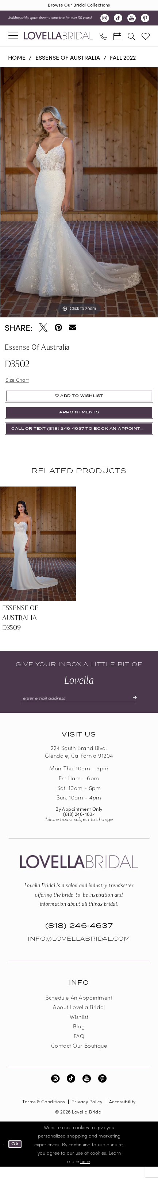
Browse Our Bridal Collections (79, 5)
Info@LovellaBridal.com (79, 950)
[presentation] (38, 554)
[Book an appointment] (117, 37)
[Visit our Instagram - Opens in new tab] (104, 19)
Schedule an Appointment (79, 1009)
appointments (79, 419)
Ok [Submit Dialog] (17, 1156)
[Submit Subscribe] (141, 708)
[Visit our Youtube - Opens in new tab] (131, 19)
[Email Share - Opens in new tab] (73, 329)
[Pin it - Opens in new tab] (58, 328)
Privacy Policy (87, 1114)
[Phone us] (103, 37)
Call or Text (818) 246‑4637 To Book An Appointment (82, 438)
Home (17, 59)
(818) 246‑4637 (79, 826)
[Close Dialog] (4, 1156)
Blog (79, 1038)
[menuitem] (13, 36)
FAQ (79, 1048)
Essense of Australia (67, 59)
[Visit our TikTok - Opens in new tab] (118, 19)
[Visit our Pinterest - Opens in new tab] (145, 19)
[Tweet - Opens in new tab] (43, 328)
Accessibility (122, 1114)
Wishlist (79, 1028)
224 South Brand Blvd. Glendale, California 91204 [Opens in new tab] (79, 764)
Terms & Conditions (43, 1114)
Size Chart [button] (18, 381)
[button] (13, 36)
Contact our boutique (79, 1057)
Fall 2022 (123, 59)
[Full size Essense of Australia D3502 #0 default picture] (79, 193)
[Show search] (131, 37)
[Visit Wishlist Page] (145, 37)
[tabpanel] (79, 193)
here (85, 1173)
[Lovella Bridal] (58, 37)
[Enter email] (79, 708)
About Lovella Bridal (79, 1019)
